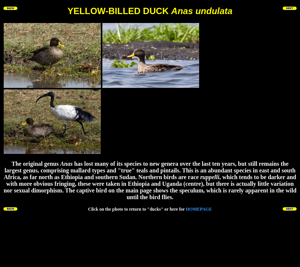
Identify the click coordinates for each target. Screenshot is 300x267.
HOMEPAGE (199, 209)
